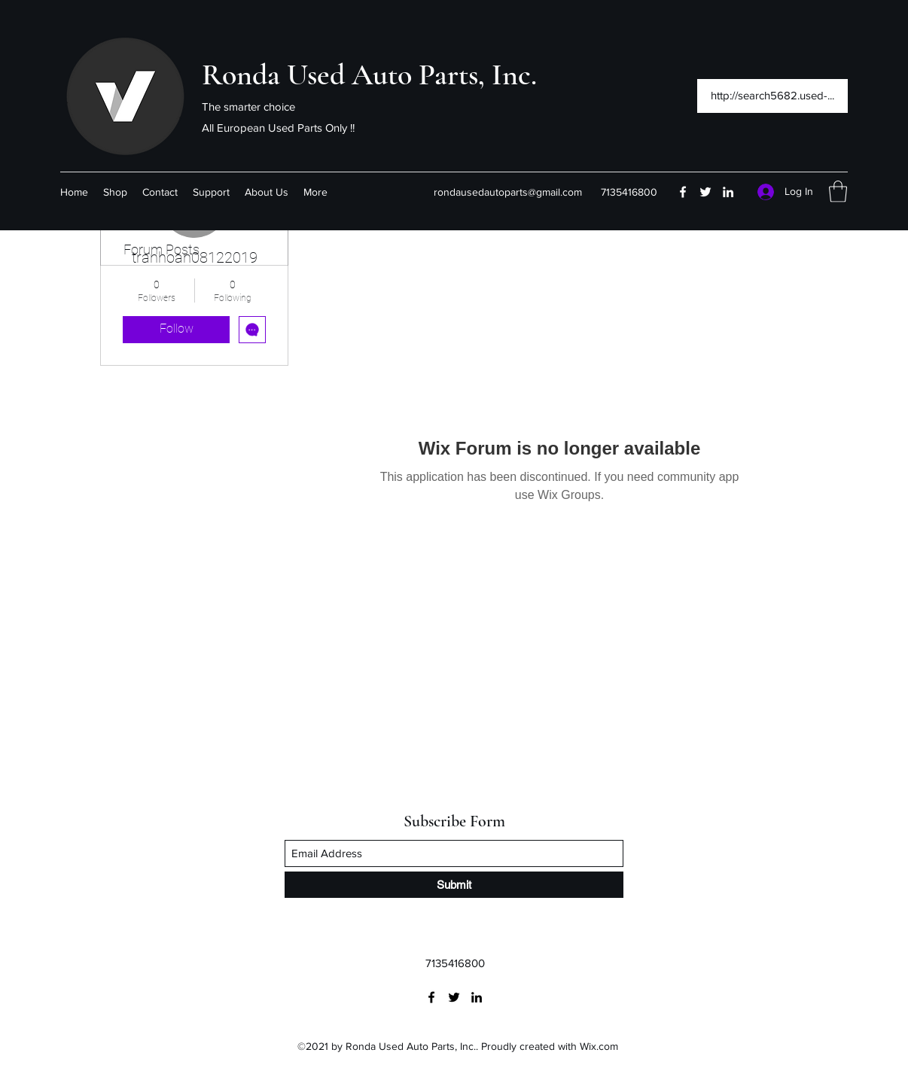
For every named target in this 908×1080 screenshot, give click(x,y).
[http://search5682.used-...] (772, 96)
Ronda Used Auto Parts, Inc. (369, 74)
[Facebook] (682, 191)
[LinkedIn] (728, 191)
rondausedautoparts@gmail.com (508, 192)
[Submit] (454, 885)
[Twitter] (705, 191)
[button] (838, 191)
